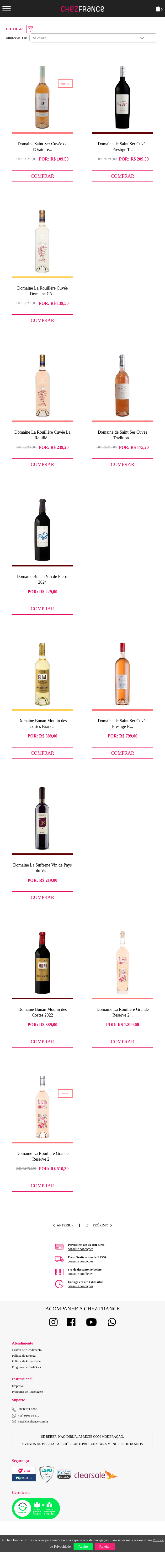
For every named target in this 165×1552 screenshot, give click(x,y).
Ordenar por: (16, 38)
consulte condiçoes (80, 1249)
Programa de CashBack (26, 1367)
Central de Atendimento (27, 1350)
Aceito (83, 1546)
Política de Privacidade (26, 1361)
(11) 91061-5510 (25, 1416)
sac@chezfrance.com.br (30, 1421)
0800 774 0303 (28, 1409)
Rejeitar (105, 1546)
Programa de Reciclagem (27, 1391)
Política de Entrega (24, 1355)
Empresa (17, 1386)
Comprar (42, 176)
